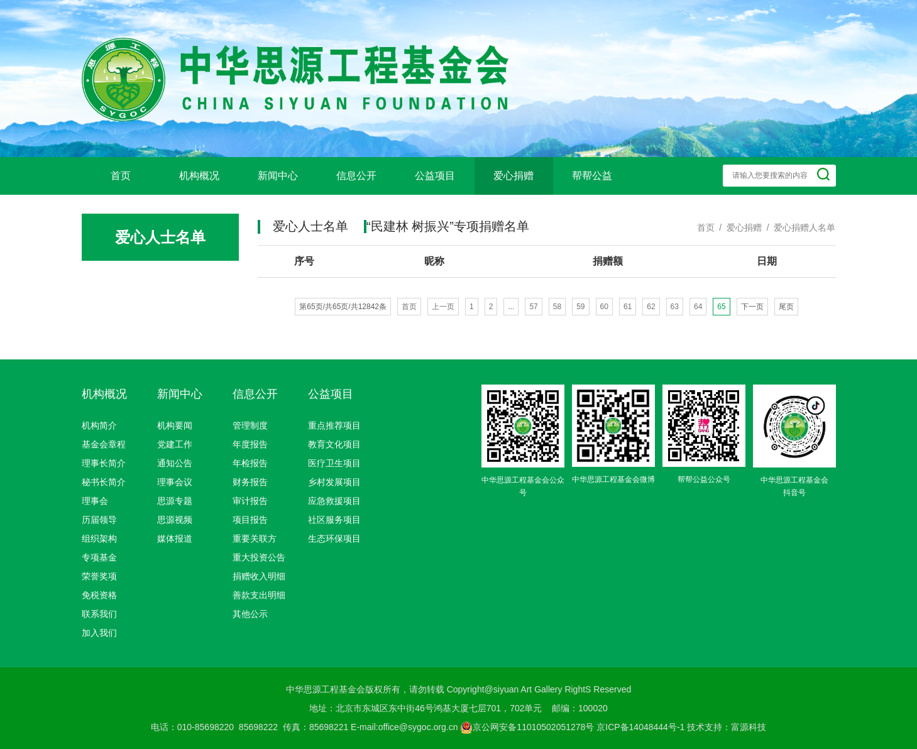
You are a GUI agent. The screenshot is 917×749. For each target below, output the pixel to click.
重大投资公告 (259, 557)
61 (627, 306)
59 (580, 306)
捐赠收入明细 (259, 576)
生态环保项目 (334, 538)
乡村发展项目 (334, 482)
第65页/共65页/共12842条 (343, 306)
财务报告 (250, 482)
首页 (121, 175)
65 (721, 306)
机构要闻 (174, 425)
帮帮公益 (592, 175)
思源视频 (174, 520)
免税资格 (99, 595)
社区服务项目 (334, 520)
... (511, 306)
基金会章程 (104, 444)
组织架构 (99, 538)
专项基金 (99, 557)
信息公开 (356, 175)
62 (651, 306)
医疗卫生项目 (334, 463)
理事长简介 (104, 463)
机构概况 (199, 175)
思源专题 (174, 501)
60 (604, 306)
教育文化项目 (334, 444)
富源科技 (748, 727)
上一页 (443, 306)
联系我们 (99, 614)
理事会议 (174, 482)
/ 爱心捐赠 (738, 227)
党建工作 (174, 444)
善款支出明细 (259, 595)
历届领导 (99, 520)
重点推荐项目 (334, 425)
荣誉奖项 (99, 576)
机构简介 (99, 425)
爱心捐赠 (513, 175)
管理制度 (250, 425)
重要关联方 (255, 538)
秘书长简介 (104, 482)
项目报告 (250, 520)
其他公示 (250, 614)
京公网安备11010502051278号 (527, 727)
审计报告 (250, 501)
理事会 (95, 501)
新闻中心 (278, 175)
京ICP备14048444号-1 (640, 727)
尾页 (786, 306)
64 (698, 306)
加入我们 (99, 633)
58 (557, 306)
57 (533, 306)
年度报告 (250, 444)
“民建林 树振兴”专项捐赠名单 (447, 226)
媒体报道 (174, 538)
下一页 (752, 306)
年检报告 (250, 463)
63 (675, 306)
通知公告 (174, 463)
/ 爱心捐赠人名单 (798, 227)
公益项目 (435, 175)
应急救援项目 (334, 501)
